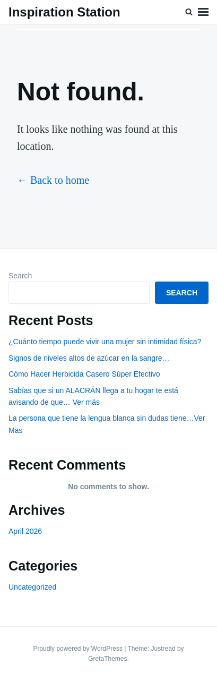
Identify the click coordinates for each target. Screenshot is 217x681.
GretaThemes (107, 658)
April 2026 (25, 531)
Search (20, 275)
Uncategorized (32, 587)
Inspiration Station (64, 12)
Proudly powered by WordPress (78, 648)
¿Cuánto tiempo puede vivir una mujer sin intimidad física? (104, 341)
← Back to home (53, 180)
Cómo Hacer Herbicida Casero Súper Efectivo (84, 374)
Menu (203, 12)
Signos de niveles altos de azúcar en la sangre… (89, 358)
